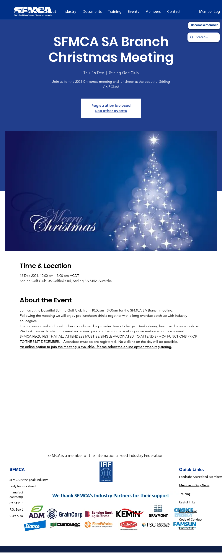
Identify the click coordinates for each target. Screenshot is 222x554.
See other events (111, 110)
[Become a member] (204, 25)
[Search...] (203, 37)
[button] (69, 11)
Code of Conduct (190, 519)
